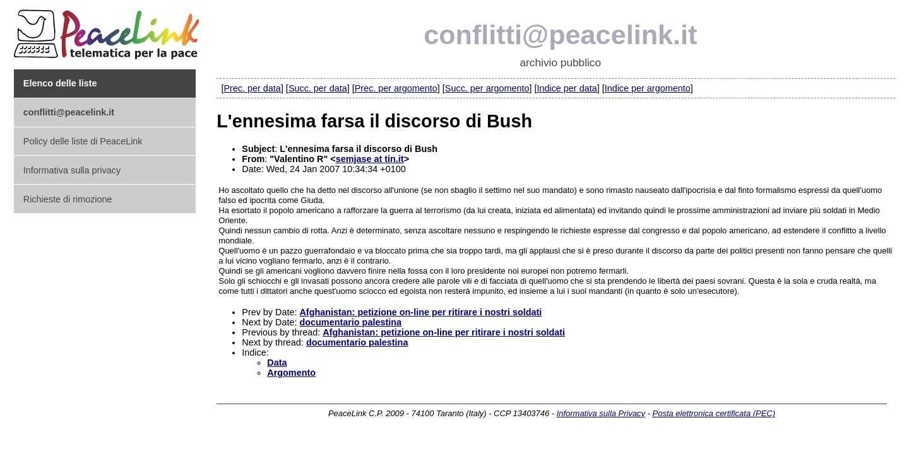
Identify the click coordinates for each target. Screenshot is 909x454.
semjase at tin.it (370, 159)
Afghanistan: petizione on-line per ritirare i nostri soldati (420, 312)
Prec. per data (251, 88)
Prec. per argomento (396, 88)
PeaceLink (108, 30)
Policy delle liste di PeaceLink (83, 141)
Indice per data (567, 88)
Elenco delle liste (60, 83)
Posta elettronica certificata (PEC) (714, 413)
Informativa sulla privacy (72, 170)
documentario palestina (350, 322)
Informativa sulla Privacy (601, 413)
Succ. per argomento (487, 88)
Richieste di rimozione (67, 199)
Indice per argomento (648, 88)
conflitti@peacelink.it (560, 35)
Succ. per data (317, 88)
